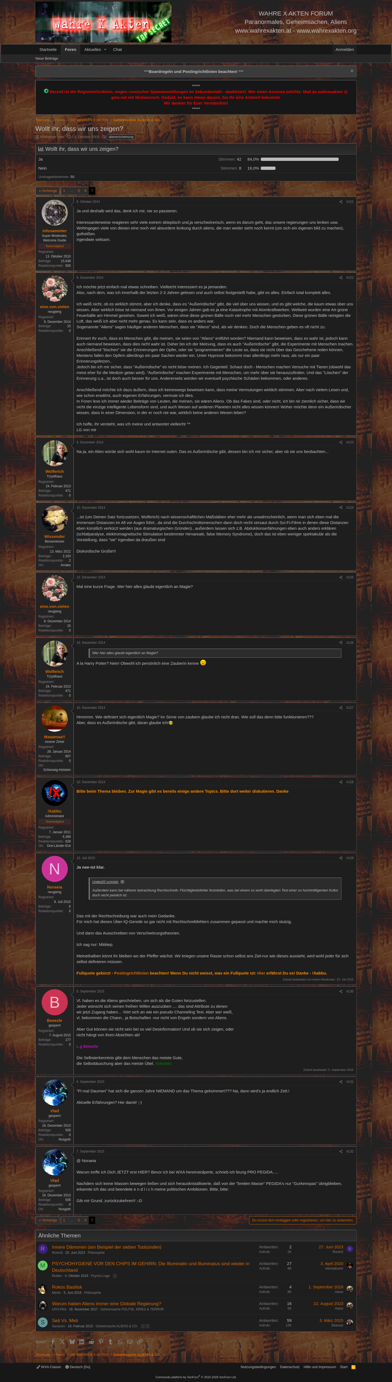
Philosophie (96, 1253)
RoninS (57, 1253)
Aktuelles (92, 49)
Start (343, 1367)
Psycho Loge (100, 1276)
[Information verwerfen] (351, 71)
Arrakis (66, 565)
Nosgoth (65, 1139)
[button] (105, 49)
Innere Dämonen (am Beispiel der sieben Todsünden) (106, 1247)
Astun (339, 1292)
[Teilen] (340, 202)
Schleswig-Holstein (57, 770)
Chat (117, 49)
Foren (70, 49)
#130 (350, 991)
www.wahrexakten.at (263, 30)
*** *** (193, 71)
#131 (350, 1082)
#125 (350, 577)
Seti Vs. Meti (65, 1320)
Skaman (337, 1325)
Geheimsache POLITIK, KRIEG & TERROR (132, 1309)
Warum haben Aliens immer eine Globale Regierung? (106, 1303)
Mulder (57, 1276)
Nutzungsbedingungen (258, 1367)
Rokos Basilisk (67, 1287)
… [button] (71, 191)
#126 (350, 643)
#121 (350, 202)
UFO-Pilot (59, 1309)
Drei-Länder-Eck (59, 846)
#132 (350, 1151)
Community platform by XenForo (196, 1377)
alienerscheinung (121, 137)
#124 (350, 508)
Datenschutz (290, 1367)
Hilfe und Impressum (320, 1367)
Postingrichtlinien (131, 973)
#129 (350, 858)
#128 (350, 782)
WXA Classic (48, 1367)
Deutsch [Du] (77, 1367)
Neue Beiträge (46, 58)
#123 (350, 442)
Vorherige (49, 191)
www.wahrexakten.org (327, 30)
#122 (350, 278)
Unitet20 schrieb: (105, 882)
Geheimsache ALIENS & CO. (117, 1326)
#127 (350, 708)
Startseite (48, 49)
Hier (261, 973)
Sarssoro (58, 1326)
